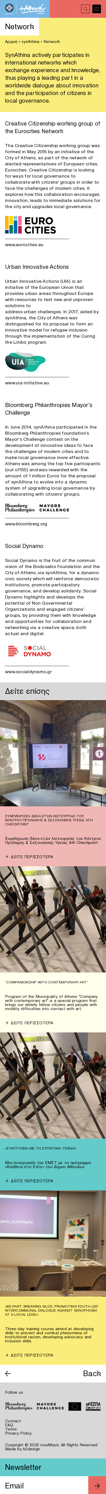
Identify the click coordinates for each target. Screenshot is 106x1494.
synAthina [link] (30, 41)
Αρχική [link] (11, 41)
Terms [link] (11, 1429)
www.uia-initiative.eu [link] (27, 383)
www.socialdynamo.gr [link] (28, 671)
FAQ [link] (9, 1424)
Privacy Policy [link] (18, 1433)
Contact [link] (13, 1420)
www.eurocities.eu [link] (24, 244)
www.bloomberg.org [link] (26, 524)
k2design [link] (31, 1448)
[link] (99, 753)
